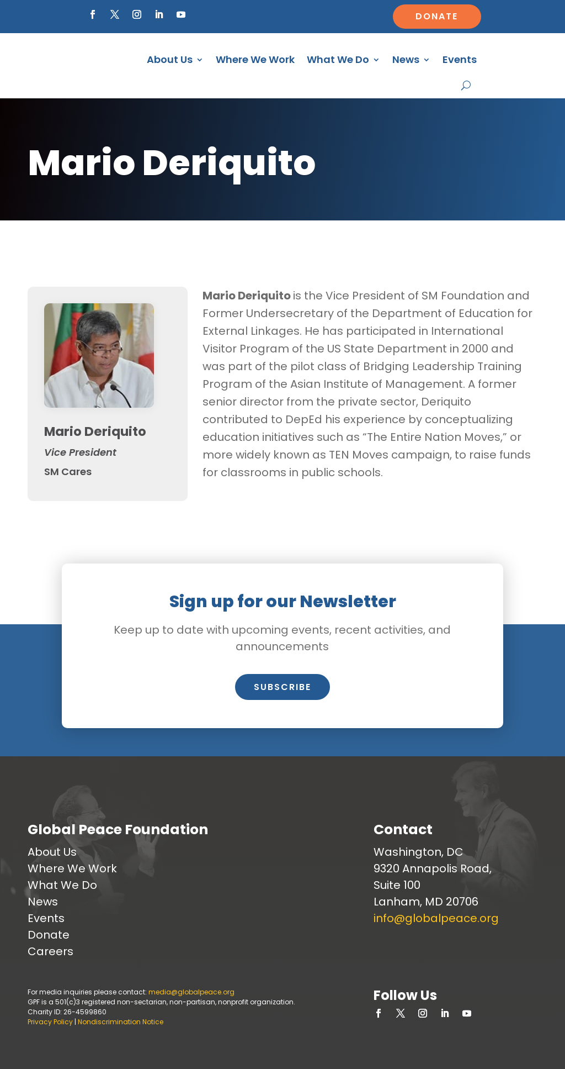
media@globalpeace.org (191, 992)
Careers (50, 951)
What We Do (338, 59)
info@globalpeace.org (436, 918)
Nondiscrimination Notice (120, 1021)
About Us (170, 59)
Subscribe (282, 687)
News (405, 59)
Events (460, 59)
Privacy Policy (50, 1021)
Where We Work (255, 59)
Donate (436, 16)
